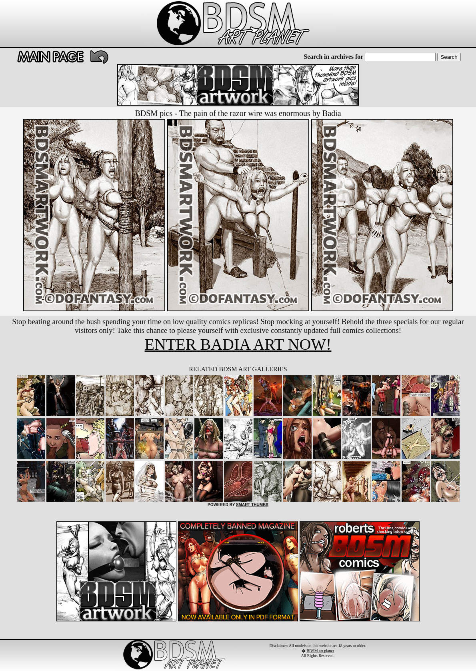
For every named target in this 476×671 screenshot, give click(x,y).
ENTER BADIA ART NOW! (238, 344)
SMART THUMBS (252, 505)
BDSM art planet (320, 651)
